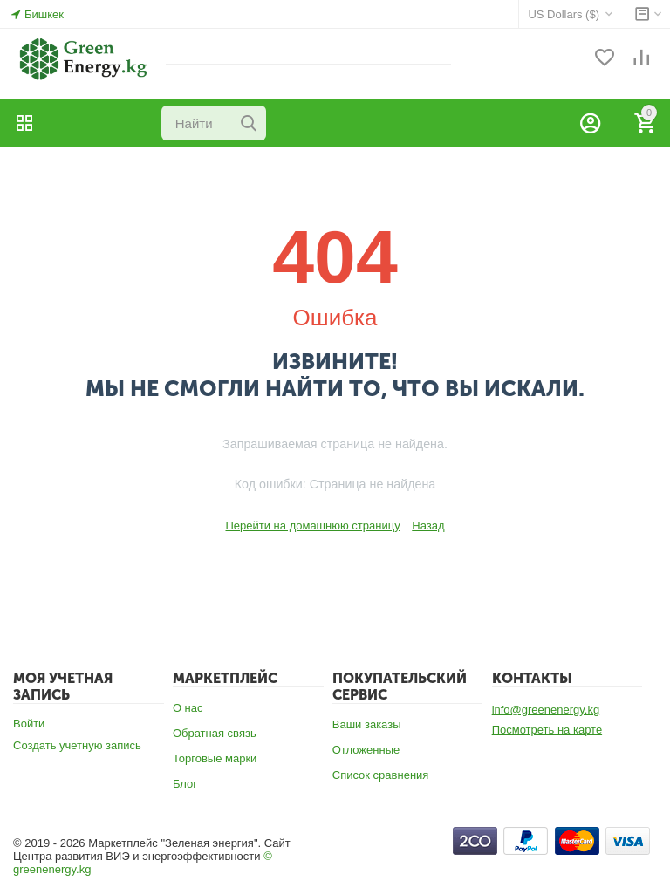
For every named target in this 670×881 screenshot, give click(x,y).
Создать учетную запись (77, 745)
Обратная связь (214, 733)
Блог (185, 783)
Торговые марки (215, 758)
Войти (28, 723)
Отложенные (366, 749)
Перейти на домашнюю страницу (312, 525)
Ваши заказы (366, 724)
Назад (428, 525)
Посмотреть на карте (547, 729)
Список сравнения (380, 775)
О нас (188, 707)
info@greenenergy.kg (546, 709)
